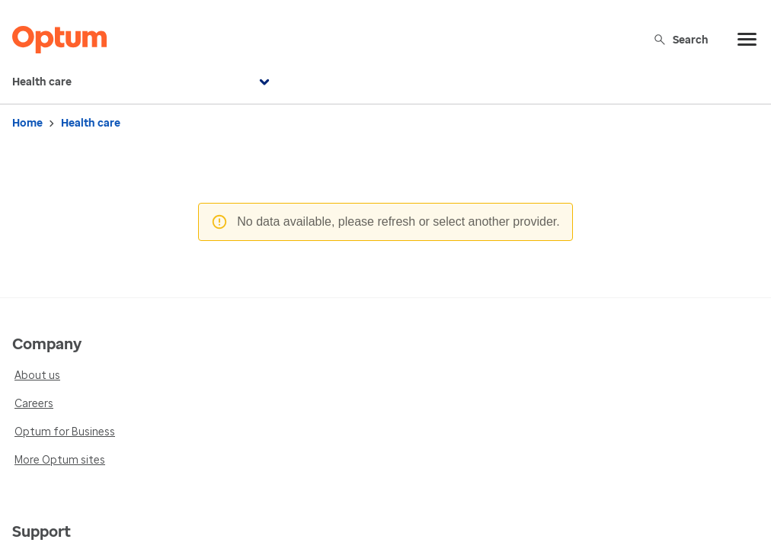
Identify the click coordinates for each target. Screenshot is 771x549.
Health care (143, 82)
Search (681, 39)
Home (27, 123)
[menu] (747, 39)
